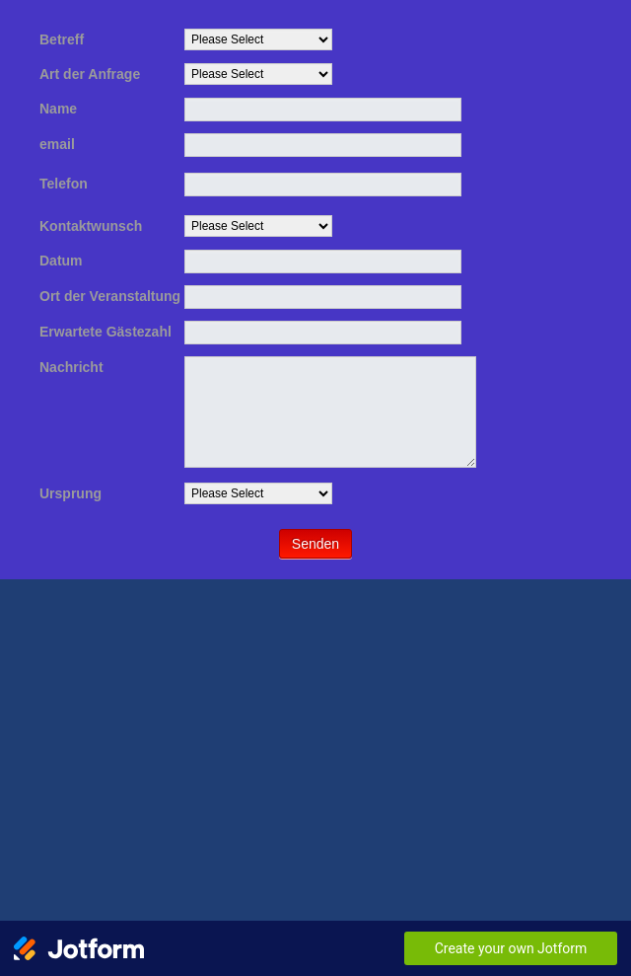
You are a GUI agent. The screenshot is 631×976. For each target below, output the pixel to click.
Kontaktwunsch (90, 226)
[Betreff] (258, 39)
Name (58, 108)
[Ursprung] (258, 493)
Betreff (61, 39)
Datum (61, 260)
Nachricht (71, 367)
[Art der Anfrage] (258, 74)
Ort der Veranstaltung (109, 296)
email (57, 144)
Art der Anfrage (89, 74)
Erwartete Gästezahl (105, 331)
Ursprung (70, 493)
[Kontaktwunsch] (258, 226)
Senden (315, 544)
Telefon (63, 183)
